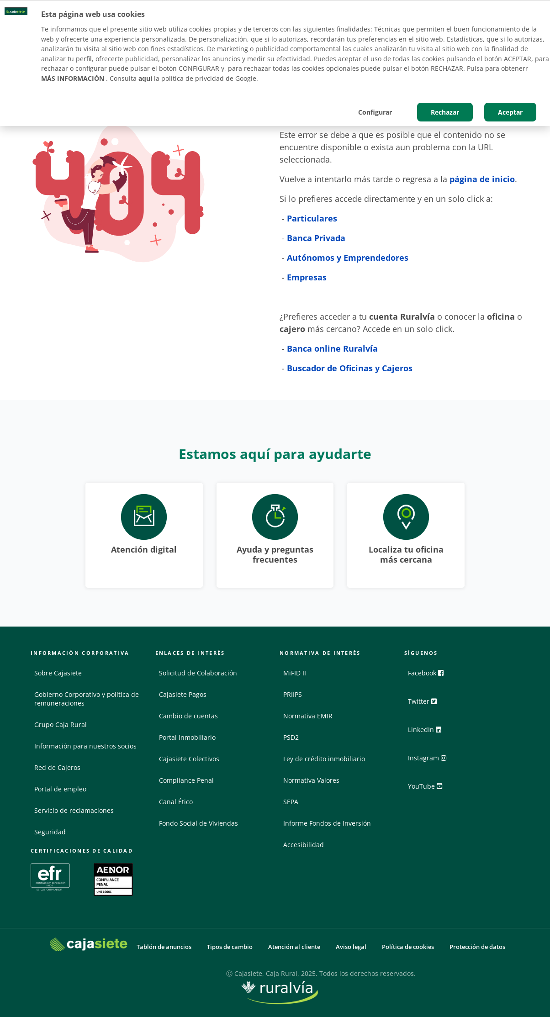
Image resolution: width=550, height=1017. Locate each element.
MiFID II (294, 673)
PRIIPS (292, 694)
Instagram (431, 761)
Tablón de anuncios (164, 947)
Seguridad (50, 831)
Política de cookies (408, 947)
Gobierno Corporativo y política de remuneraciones (86, 698)
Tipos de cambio (230, 947)
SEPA (290, 801)
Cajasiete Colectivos (189, 758)
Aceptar (510, 112)
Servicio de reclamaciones (74, 810)
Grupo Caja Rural (60, 724)
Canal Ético (176, 801)
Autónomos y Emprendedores (347, 257)
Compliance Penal (186, 780)
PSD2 (291, 737)
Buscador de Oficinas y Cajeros (351, 368)
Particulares (312, 218)
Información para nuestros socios (85, 746)
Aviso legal (351, 947)
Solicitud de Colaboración (198, 673)
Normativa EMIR (308, 715)
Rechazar (445, 112)
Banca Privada (316, 237)
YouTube (429, 789)
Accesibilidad (303, 844)
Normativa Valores (311, 780)
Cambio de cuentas (188, 715)
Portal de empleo (60, 789)
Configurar (375, 112)
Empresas (307, 277)
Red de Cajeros (57, 767)
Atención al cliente (294, 947)
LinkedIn (429, 733)
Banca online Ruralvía (332, 348)
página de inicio (482, 179)
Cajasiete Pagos (182, 694)
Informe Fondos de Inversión (327, 823)
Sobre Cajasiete (58, 673)
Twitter (426, 704)
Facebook (430, 676)
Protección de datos (477, 947)
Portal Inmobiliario (187, 737)
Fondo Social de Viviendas (198, 823)
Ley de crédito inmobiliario (324, 758)
